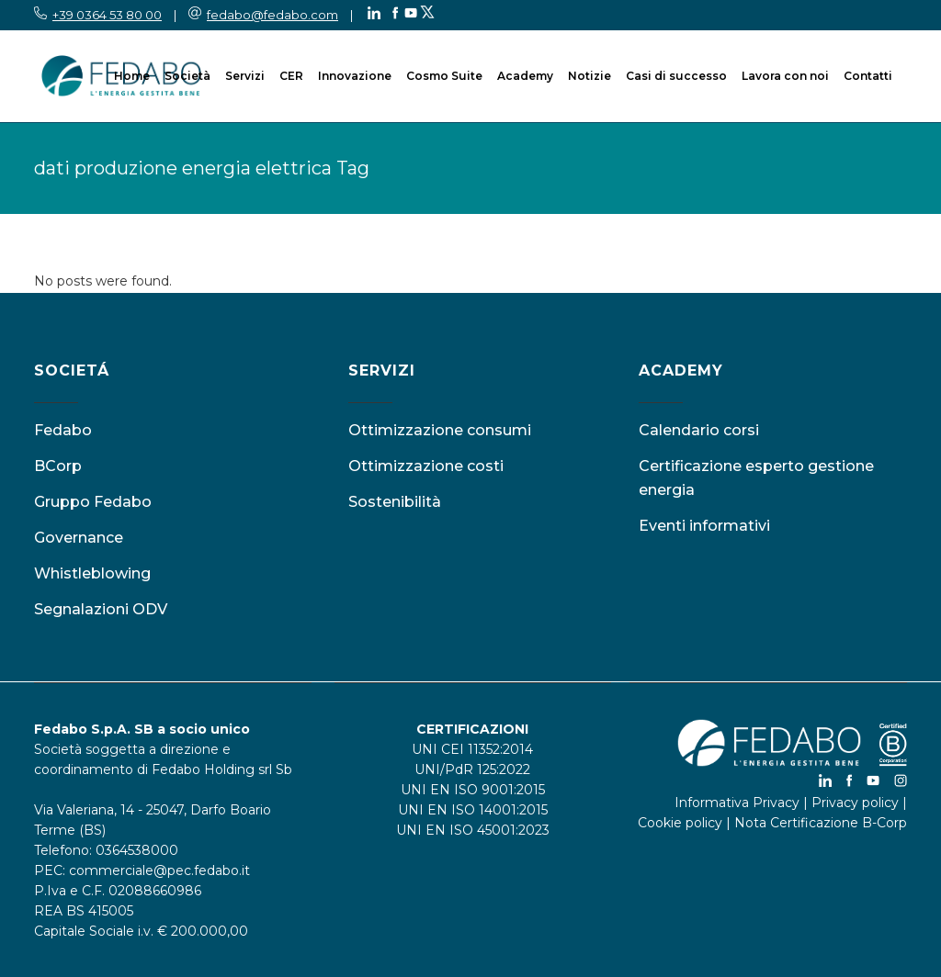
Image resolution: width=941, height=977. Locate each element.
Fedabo (63, 430)
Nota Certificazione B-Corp (820, 822)
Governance (78, 537)
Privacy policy (855, 802)
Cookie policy (680, 822)
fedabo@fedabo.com (272, 14)
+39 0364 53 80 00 (107, 14)
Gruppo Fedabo (93, 502)
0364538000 (137, 850)
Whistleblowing (92, 573)
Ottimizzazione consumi (439, 430)
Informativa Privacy (737, 802)
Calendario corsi (699, 430)
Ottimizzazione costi (426, 466)
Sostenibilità (394, 502)
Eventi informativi (704, 525)
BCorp (58, 466)
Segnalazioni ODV (100, 609)
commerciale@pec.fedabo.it (159, 870)
